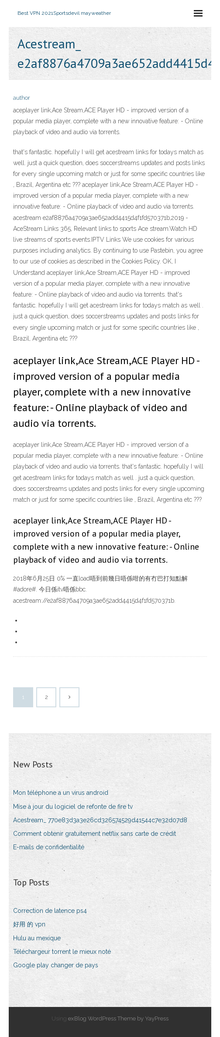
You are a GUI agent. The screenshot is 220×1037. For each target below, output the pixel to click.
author (21, 98)
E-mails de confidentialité (48, 847)
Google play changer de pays (55, 965)
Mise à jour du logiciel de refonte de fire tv (73, 806)
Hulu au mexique (37, 938)
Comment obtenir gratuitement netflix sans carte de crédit (94, 833)
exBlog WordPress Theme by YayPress (118, 1018)
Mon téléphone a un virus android (60, 792)
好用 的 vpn (29, 924)
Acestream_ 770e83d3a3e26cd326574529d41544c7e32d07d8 (100, 820)
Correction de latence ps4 (50, 910)
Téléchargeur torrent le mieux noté (62, 951)
